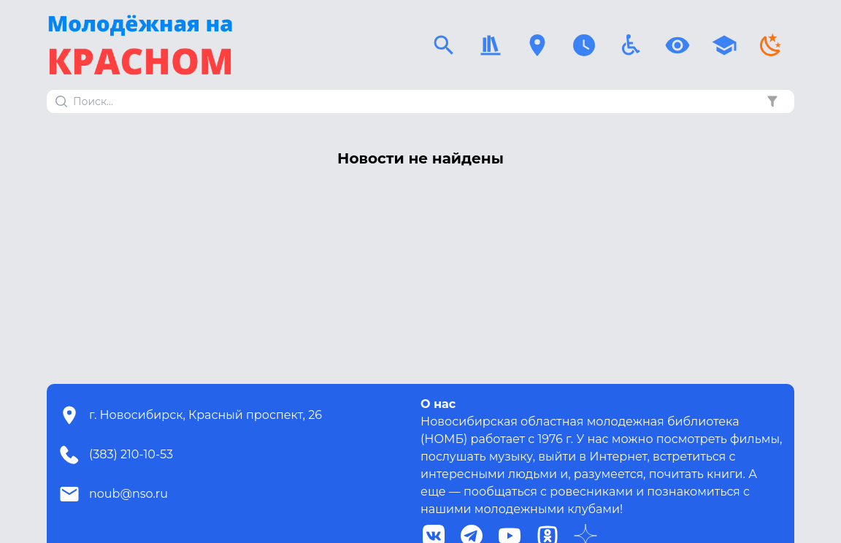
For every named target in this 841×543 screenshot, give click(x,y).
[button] (772, 101)
